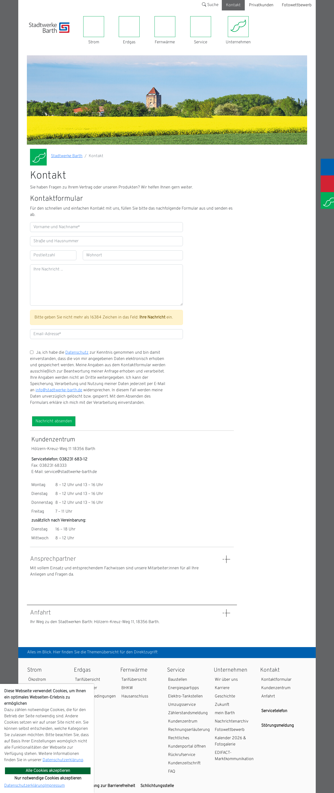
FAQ (171, 771)
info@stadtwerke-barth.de (58, 390)
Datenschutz (76, 352)
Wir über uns (226, 679)
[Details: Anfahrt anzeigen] (226, 613)
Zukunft (222, 704)
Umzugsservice (182, 704)
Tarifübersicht (87, 679)
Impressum (55, 785)
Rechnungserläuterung (189, 729)
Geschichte (225, 696)
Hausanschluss (134, 696)
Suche (210, 5)
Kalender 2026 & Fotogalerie (230, 741)
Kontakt (233, 5)
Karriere (222, 688)
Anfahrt (268, 696)
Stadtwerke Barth (66, 156)
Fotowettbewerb (297, 5)
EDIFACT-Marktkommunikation (234, 756)
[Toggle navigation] (32, 36)
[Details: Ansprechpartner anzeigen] (226, 559)
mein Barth (225, 713)
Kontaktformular (276, 679)
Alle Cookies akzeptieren (48, 770)
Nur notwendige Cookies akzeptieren (47, 778)
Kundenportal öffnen (187, 746)
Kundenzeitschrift (184, 763)
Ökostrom (37, 679)
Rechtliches (178, 738)
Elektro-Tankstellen (185, 696)
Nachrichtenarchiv (231, 721)
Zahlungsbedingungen (95, 696)
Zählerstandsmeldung (188, 713)
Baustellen (177, 679)
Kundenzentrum (182, 721)
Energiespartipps (183, 688)
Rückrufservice (181, 755)
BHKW (127, 688)
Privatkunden (261, 5)
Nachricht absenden (53, 421)
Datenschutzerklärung (63, 760)
